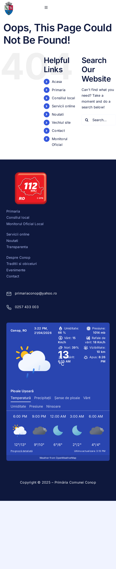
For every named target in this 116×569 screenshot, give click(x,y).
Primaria (58, 90)
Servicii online (63, 106)
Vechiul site (61, 122)
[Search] (87, 120)
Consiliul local (63, 98)
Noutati (58, 114)
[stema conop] (8, 3)
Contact (58, 130)
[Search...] (99, 120)
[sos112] (31, 174)
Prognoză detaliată (22, 451)
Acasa (57, 81)
